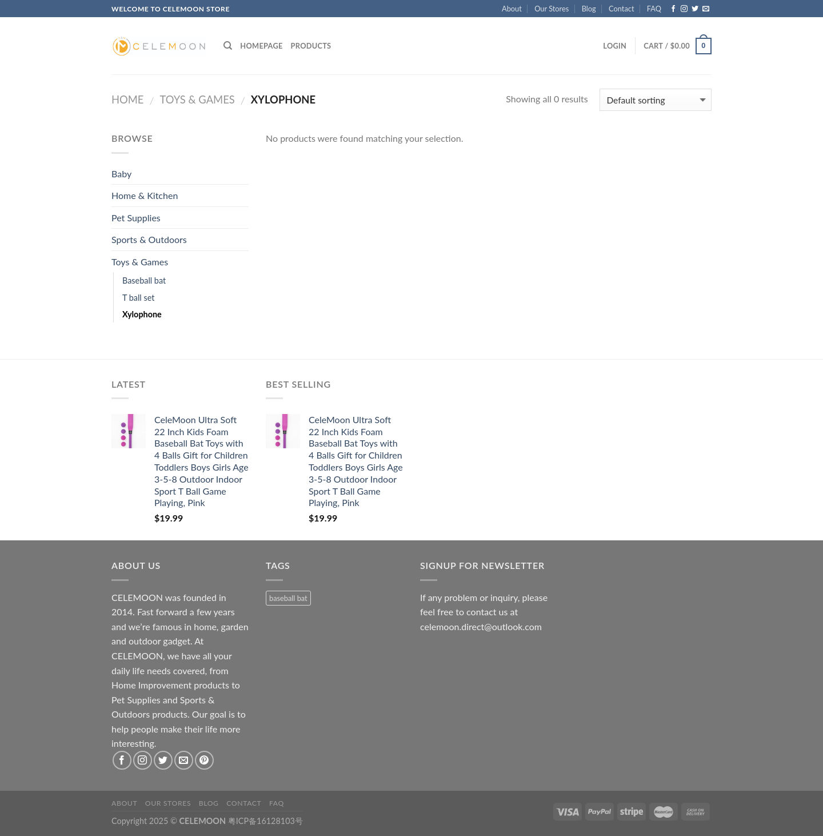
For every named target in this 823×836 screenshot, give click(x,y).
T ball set (138, 297)
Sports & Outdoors (149, 239)
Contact (621, 8)
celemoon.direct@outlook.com (481, 626)
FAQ (654, 8)
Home (127, 99)
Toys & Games (196, 99)
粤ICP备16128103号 (265, 821)
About (512, 8)
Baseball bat (144, 280)
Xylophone (142, 314)
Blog (589, 8)
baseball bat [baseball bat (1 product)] (288, 598)
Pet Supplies (136, 217)
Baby (121, 173)
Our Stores (551, 8)
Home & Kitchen (144, 195)
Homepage (261, 45)
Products (311, 45)
